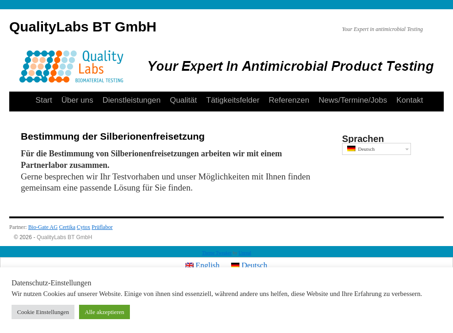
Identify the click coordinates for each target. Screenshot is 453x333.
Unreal (245, 252)
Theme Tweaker (217, 252)
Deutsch (361, 149)
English (202, 265)
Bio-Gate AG (43, 227)
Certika (67, 227)
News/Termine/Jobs (352, 100)
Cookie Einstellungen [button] (43, 311)
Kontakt (410, 100)
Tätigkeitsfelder (232, 100)
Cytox (83, 227)
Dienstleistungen (132, 100)
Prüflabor (102, 227)
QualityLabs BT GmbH (82, 26)
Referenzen (289, 100)
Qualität (183, 100)
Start (44, 100)
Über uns (77, 100)
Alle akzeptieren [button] (104, 311)
